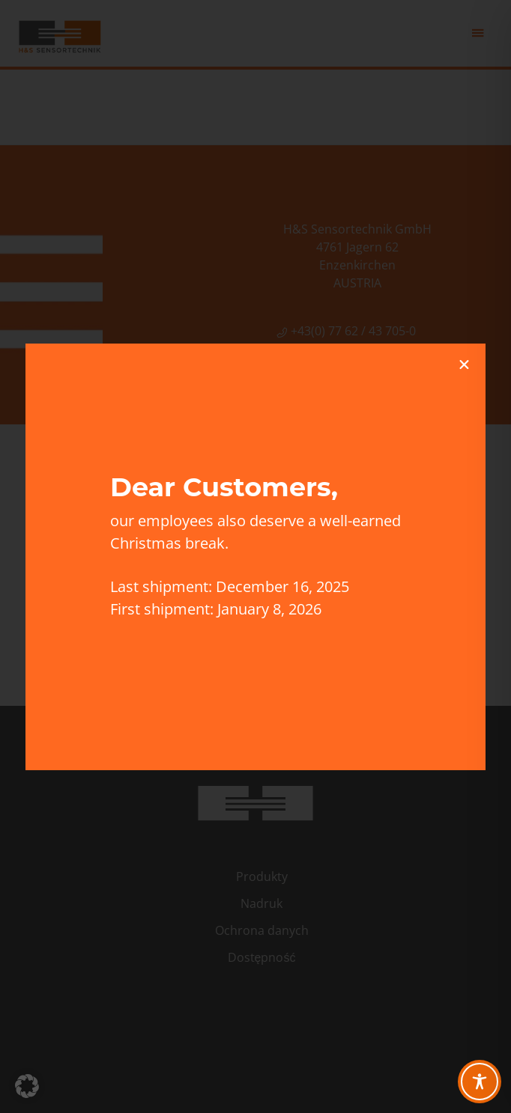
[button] (27, 1086)
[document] (255, 556)
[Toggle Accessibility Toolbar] (479, 1081)
